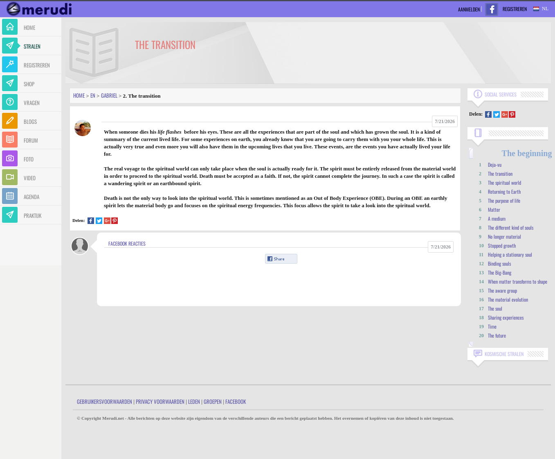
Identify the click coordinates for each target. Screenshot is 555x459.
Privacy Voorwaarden (160, 401)
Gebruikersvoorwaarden (104, 401)
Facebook (235, 401)
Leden (194, 401)
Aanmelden (469, 9)
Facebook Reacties (127, 243)
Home (79, 95)
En (92, 95)
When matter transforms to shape (517, 281)
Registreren (515, 8)
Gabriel (109, 95)
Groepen (213, 401)
